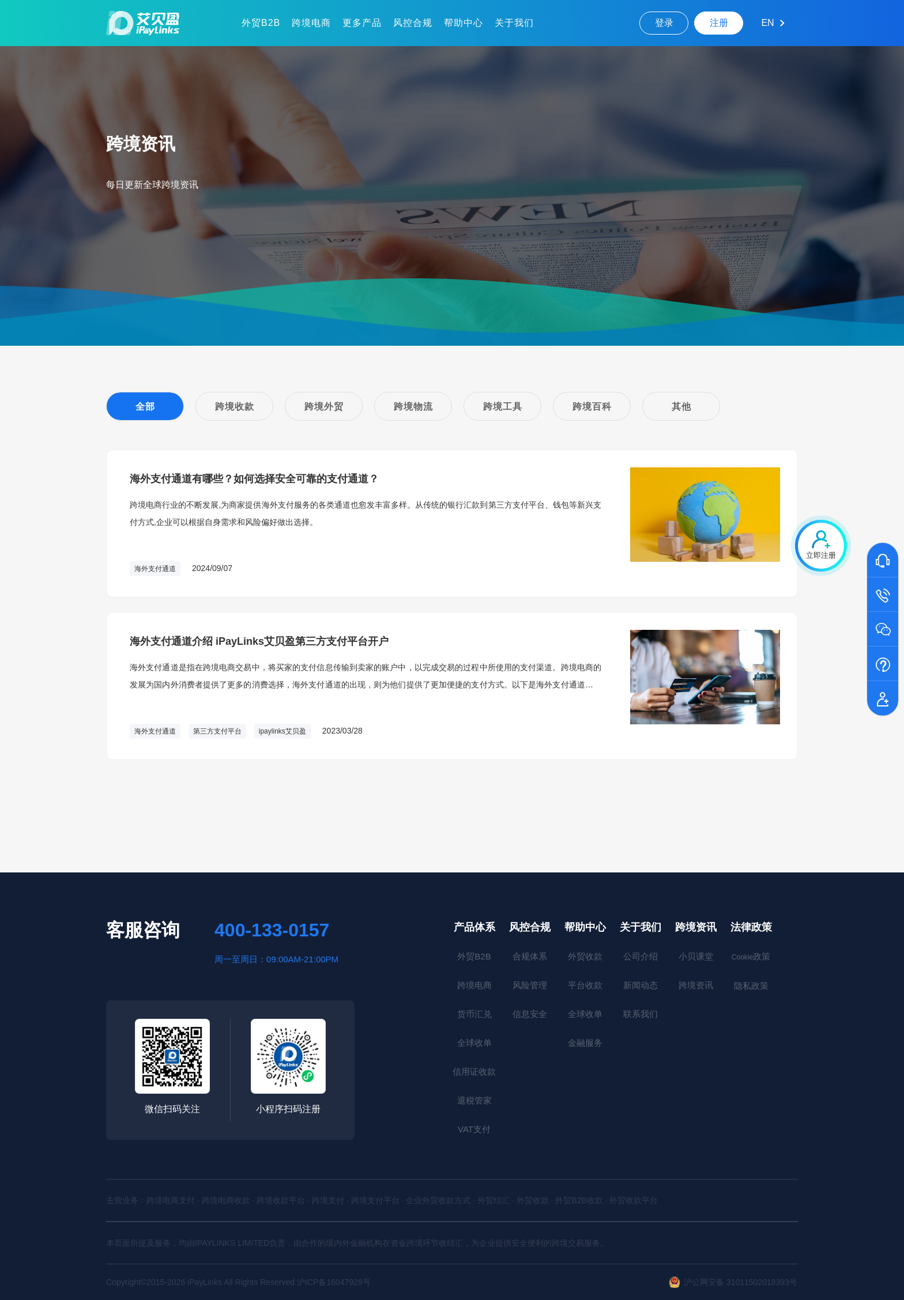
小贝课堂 (696, 956)
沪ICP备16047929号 (334, 1282)
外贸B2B (261, 23)
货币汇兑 (474, 1014)
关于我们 (514, 23)
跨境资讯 (696, 927)
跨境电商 (311, 23)
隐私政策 (751, 986)
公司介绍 (640, 956)
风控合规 (412, 23)
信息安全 (530, 1014)
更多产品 (362, 23)
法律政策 (751, 927)
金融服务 (585, 1043)
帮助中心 (463, 23)
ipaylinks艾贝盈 (282, 731)
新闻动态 (640, 985)
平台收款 (585, 985)
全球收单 (474, 1043)
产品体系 (474, 927)
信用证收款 (474, 1071)
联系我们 (640, 1014)
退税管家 (474, 1100)
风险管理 (530, 985)
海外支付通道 (155, 569)
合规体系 (530, 956)
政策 (751, 956)
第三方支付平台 (217, 731)
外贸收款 (585, 956)
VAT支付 (474, 1129)
